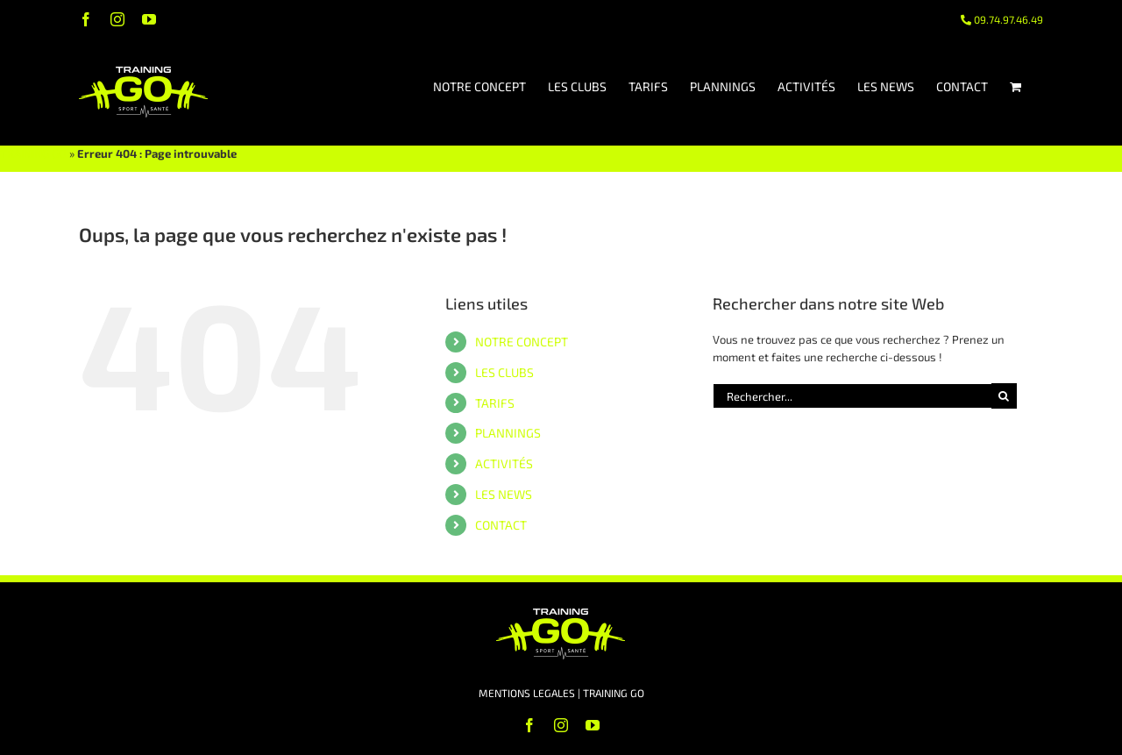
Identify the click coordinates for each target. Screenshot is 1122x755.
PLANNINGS (508, 432)
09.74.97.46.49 (1002, 19)
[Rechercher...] (852, 396)
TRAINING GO (33, 153)
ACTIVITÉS (504, 463)
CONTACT (501, 524)
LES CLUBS (504, 372)
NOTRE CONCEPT (521, 341)
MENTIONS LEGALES (527, 693)
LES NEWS (503, 494)
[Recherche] (1004, 396)
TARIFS (495, 402)
